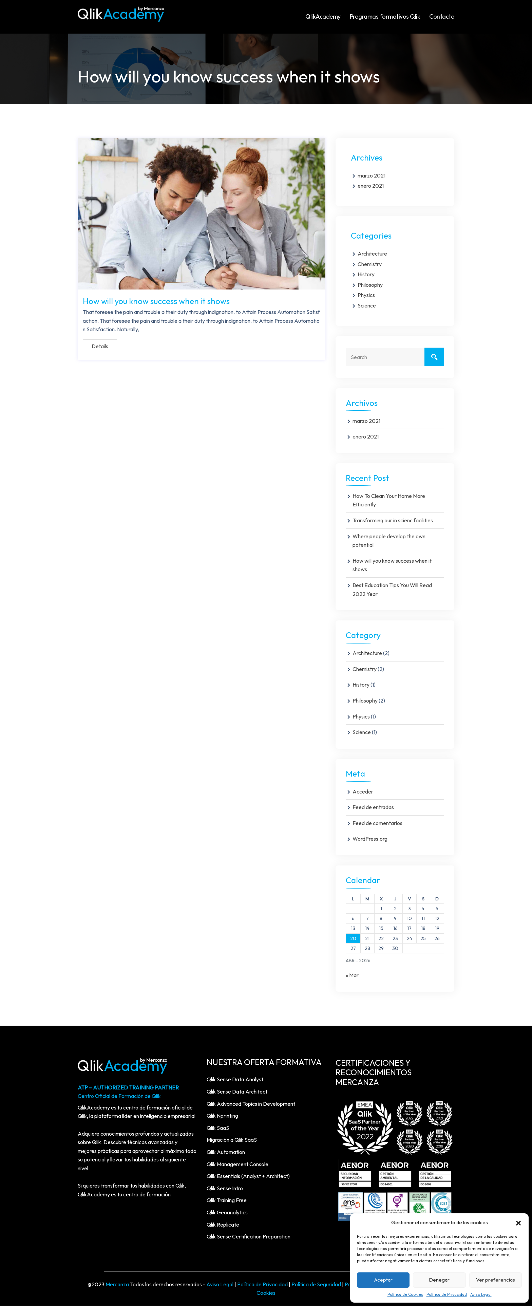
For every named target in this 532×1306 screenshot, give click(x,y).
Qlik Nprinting (222, 1116)
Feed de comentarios (377, 823)
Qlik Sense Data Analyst (235, 1079)
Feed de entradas (373, 807)
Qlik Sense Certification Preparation (248, 1236)
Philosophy (370, 285)
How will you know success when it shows (156, 301)
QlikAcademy (323, 16)
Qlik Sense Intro (225, 1188)
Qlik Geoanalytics (227, 1212)
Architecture (372, 253)
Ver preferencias (495, 1279)
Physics (366, 295)
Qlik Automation (226, 1152)
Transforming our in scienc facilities (393, 520)
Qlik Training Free (227, 1200)
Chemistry (370, 264)
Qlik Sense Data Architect (237, 1091)
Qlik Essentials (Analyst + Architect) (248, 1176)
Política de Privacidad (446, 1294)
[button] (518, 1222)
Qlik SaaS (218, 1128)
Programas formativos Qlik (385, 16)
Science (367, 305)
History (366, 274)
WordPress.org (370, 839)
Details (100, 346)
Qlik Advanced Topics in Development (251, 1104)
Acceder (363, 791)
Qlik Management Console (237, 1164)
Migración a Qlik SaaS (232, 1140)
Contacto (441, 16)
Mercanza (117, 1284)
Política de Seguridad (316, 1284)
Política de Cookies (405, 1294)
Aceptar (383, 1279)
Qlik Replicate (223, 1224)
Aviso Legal (481, 1294)
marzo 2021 (371, 175)
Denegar (439, 1279)
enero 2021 (371, 186)
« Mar (352, 975)
